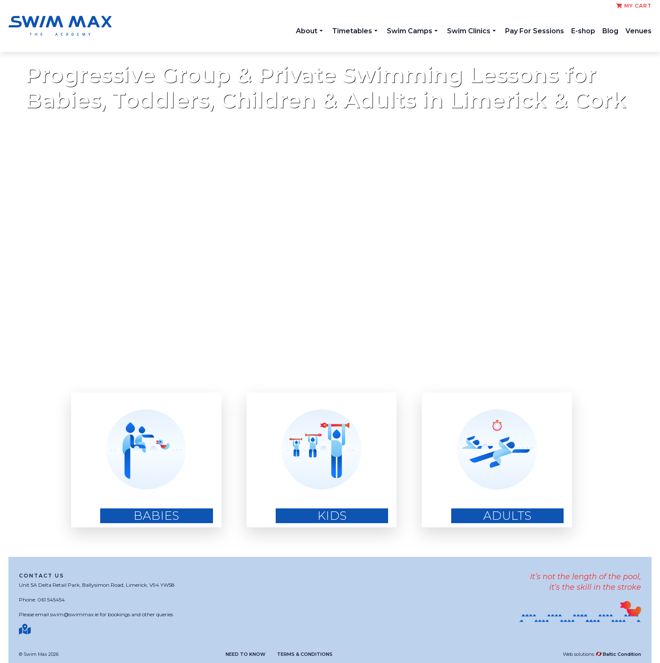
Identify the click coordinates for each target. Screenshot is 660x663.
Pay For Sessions (534, 31)
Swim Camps (412, 31)
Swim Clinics (471, 31)
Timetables (355, 31)
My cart (634, 6)
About (309, 31)
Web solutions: (602, 654)
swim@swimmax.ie (74, 614)
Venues (638, 31)
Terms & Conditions (305, 654)
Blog (610, 31)
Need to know (246, 654)
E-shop (583, 31)
